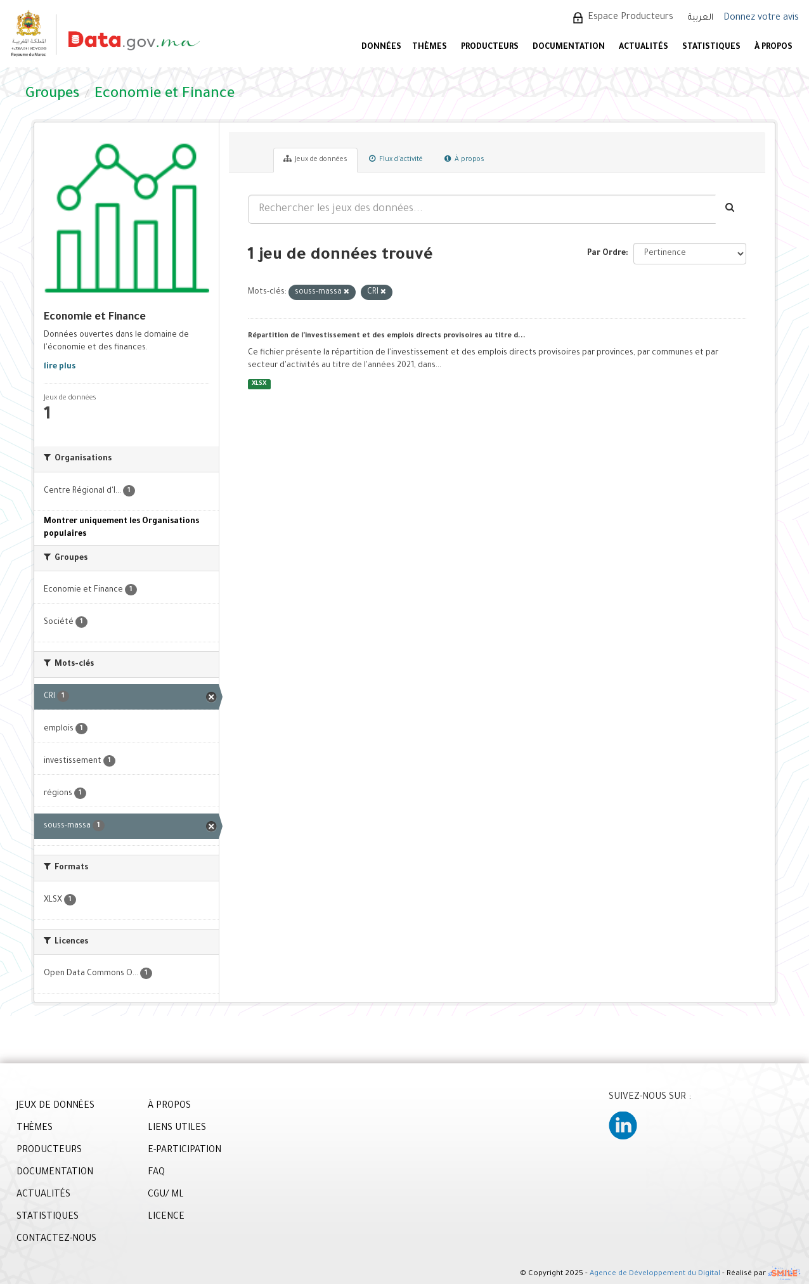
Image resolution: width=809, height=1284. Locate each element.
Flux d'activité (396, 159)
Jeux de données (315, 159)
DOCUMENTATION (569, 47)
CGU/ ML (166, 1195)
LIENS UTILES (177, 1129)
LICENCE (166, 1217)
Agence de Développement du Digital (655, 1275)
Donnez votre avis (761, 18)
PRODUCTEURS (490, 47)
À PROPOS (773, 47)
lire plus (59, 367)
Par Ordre (606, 253)
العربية (700, 18)
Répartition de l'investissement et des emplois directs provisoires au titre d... (387, 336)
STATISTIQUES (711, 47)
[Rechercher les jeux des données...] (482, 209)
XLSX (259, 383)
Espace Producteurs (630, 18)
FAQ (156, 1173)
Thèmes (429, 47)
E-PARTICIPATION (184, 1151)
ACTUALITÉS (643, 47)
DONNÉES (381, 47)
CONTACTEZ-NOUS (56, 1240)
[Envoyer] (730, 209)
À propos (464, 159)
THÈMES (34, 1129)
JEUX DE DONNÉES (55, 1106)
